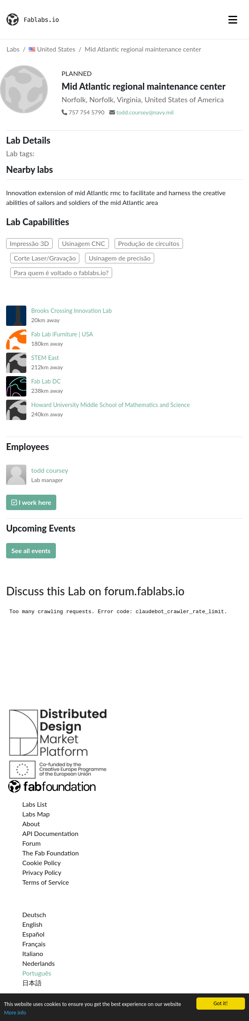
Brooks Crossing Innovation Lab (71, 310)
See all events (31, 550)
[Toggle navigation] (233, 19)
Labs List (34, 804)
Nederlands (38, 963)
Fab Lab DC (46, 381)
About (31, 823)
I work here (31, 502)
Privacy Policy (42, 872)
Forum (31, 843)
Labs (12, 49)
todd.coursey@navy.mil (145, 112)
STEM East (45, 357)
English (32, 924)
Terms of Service (45, 882)
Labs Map (36, 814)
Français (33, 944)
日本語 (32, 983)
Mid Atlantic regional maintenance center (143, 49)
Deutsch (34, 914)
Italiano (32, 953)
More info (15, 1012)
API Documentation (50, 833)
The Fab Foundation (50, 853)
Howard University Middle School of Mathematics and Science (110, 404)
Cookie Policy (41, 862)
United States (52, 49)
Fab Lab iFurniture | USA (62, 334)
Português (36, 973)
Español (33, 934)
